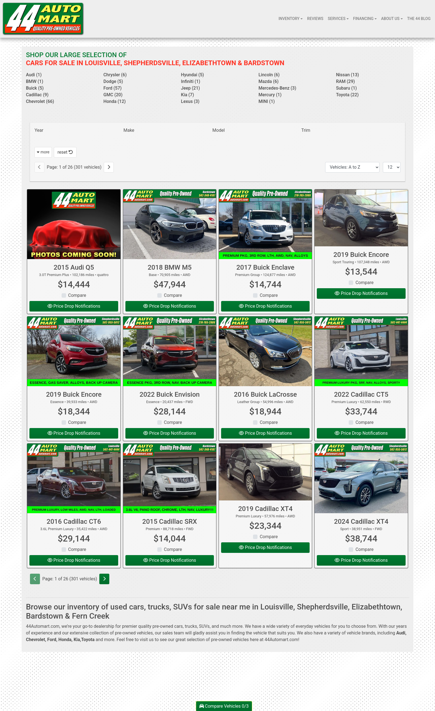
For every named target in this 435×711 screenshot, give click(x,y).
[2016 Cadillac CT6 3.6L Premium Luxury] (73, 478)
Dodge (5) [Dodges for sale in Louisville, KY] (113, 81)
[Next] (109, 167)
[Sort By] (352, 167)
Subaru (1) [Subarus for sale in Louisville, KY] (346, 88)
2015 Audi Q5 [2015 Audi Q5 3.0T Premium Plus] (74, 267)
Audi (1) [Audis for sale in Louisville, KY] (34, 74)
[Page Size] (392, 167)
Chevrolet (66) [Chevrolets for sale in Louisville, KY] (40, 101)
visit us (147, 639)
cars (178, 626)
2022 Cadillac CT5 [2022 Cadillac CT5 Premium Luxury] (361, 394)
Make (128, 130)
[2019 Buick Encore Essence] (73, 351)
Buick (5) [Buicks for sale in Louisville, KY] (35, 88)
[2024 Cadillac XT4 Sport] (361, 478)
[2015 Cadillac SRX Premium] (169, 478)
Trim (305, 130)
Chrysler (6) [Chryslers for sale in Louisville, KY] (115, 74)
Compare (77, 295)
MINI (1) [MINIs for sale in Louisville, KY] (267, 101)
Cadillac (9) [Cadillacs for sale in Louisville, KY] (37, 94)
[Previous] (39, 167)
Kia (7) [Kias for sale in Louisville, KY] (187, 94)
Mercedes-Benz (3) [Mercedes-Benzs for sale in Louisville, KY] (277, 88)
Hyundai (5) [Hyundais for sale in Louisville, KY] (192, 74)
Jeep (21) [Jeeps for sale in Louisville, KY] (190, 88)
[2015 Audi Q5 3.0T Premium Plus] (73, 224)
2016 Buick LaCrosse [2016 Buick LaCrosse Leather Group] (265, 394)
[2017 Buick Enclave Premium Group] (265, 224)
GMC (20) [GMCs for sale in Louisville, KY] (113, 94)
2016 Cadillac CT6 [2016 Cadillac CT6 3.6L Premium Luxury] (74, 521)
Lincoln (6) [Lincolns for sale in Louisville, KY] (269, 74)
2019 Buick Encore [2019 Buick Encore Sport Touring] (361, 255)
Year (38, 130)
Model (219, 130)
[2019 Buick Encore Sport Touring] (361, 218)
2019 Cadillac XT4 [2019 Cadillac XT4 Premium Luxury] (265, 509)
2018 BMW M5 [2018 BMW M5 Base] (169, 267)
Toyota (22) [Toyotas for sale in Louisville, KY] (347, 94)
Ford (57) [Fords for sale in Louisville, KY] (112, 88)
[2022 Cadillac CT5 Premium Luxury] (361, 351)
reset (65, 152)
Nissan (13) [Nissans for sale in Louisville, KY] (347, 74)
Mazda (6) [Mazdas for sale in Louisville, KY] (269, 81)
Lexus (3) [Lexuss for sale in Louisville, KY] (190, 101)
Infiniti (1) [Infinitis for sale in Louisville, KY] (190, 81)
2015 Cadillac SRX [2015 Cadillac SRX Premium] (169, 521)
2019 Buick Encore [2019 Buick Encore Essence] (74, 394)
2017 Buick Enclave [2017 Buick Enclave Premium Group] (265, 267)
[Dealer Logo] (43, 19)
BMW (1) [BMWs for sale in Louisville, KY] (34, 81)
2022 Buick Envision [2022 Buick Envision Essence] (170, 394)
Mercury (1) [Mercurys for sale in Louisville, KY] (270, 94)
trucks (191, 626)
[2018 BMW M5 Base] (169, 224)
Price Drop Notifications (73, 306)
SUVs (204, 626)
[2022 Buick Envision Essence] (169, 351)
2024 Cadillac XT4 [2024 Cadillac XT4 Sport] (361, 521)
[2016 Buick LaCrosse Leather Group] (265, 351)
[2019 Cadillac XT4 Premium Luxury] (265, 472)
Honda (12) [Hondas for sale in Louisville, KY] (114, 101)
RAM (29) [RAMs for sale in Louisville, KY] (345, 81)
